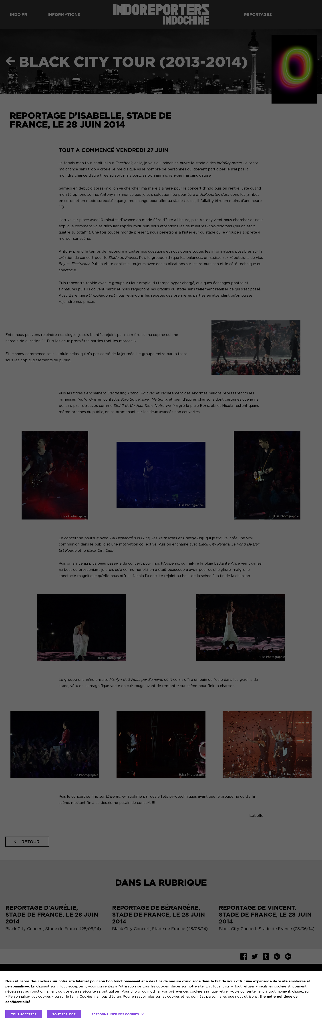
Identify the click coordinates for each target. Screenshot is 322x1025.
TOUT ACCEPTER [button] (23, 1014)
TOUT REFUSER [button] (64, 1014)
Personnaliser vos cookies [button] (115, 1014)
